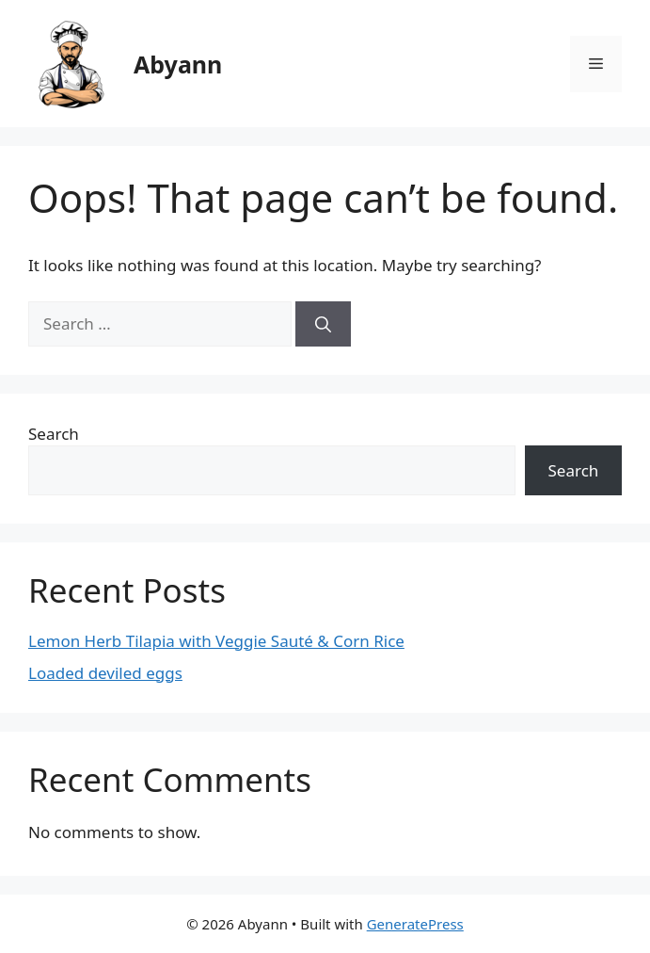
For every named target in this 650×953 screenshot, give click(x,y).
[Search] (323, 324)
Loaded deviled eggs (105, 673)
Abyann (178, 64)
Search (53, 433)
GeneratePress (415, 923)
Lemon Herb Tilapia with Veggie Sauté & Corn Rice (216, 641)
